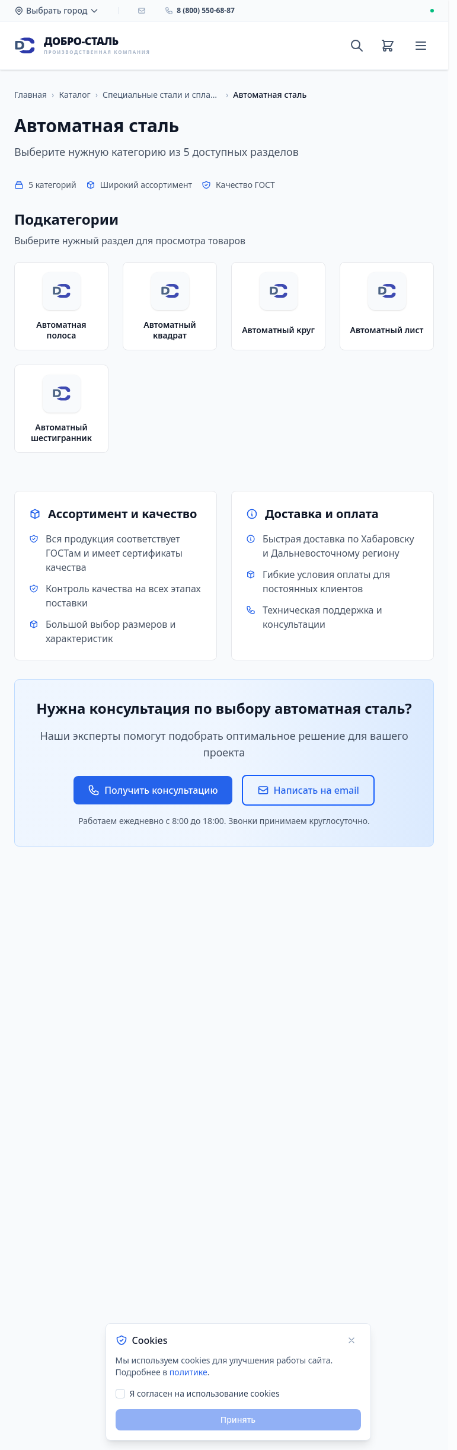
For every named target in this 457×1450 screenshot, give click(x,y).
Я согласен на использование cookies (205, 1393)
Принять (237, 1419)
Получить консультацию (153, 790)
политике (188, 1372)
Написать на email (308, 790)
